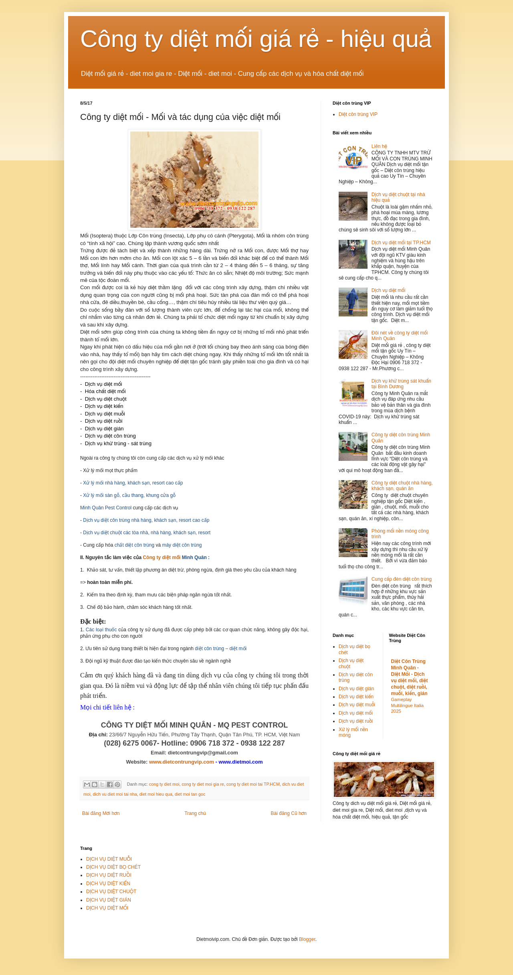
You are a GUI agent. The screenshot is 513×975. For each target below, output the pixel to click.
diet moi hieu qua (155, 794)
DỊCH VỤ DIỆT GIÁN (108, 900)
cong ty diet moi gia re (203, 784)
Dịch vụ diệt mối (389, 290)
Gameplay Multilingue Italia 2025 (407, 705)
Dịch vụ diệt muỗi (357, 704)
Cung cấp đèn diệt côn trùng (402, 579)
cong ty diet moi (164, 784)
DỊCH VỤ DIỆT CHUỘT (111, 891)
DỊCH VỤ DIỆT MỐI (107, 908)
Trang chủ (195, 813)
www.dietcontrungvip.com (181, 762)
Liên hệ (379, 146)
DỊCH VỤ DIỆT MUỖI (109, 859)
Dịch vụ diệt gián (356, 688)
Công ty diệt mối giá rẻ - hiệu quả (256, 38)
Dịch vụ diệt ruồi (356, 721)
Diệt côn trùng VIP (358, 114)
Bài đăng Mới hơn (100, 813)
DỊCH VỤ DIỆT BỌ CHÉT (113, 867)
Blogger (307, 939)
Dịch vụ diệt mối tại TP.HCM (401, 242)
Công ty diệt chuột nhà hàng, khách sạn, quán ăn (402, 485)
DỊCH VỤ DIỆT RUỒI (108, 875)
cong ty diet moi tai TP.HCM (253, 784)
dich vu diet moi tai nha (115, 794)
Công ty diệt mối (161, 557)
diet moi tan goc (190, 794)
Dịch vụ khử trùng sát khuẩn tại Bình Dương (401, 383)
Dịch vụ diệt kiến (356, 696)
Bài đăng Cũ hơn (289, 813)
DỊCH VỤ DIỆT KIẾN (108, 883)
